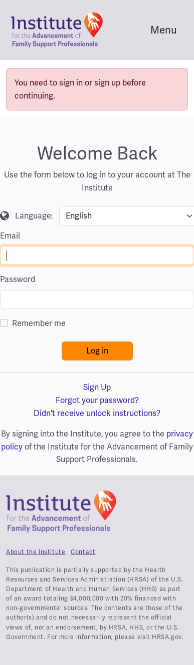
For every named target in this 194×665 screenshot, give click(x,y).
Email (10, 235)
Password (17, 279)
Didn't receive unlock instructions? (97, 413)
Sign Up (97, 387)
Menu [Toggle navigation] (163, 30)
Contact (83, 552)
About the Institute (35, 552)
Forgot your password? (97, 400)
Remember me (39, 323)
